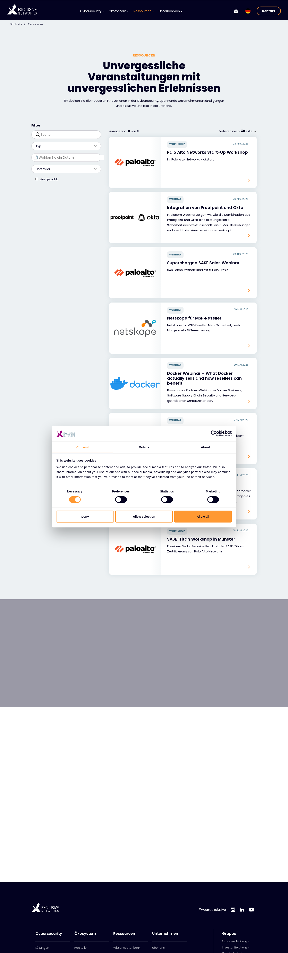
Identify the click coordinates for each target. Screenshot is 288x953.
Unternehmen (170, 11)
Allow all (203, 516)
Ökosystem (119, 11)
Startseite (20, 24)
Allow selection (144, 516)
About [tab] (205, 447)
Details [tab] (144, 447)
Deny (85, 516)
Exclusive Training (234, 941)
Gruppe (229, 933)
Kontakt (268, 11)
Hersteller (64, 180)
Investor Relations (234, 947)
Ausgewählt (49, 190)
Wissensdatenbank (126, 948)
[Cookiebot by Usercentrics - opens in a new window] (214, 433)
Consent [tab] (82, 447)
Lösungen (42, 948)
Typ (64, 157)
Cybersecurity (92, 11)
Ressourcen (144, 11)
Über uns (158, 948)
